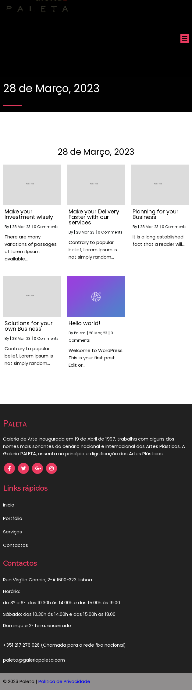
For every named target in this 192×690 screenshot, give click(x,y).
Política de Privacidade (64, 681)
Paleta (80, 333)
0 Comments (46, 226)
